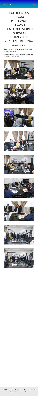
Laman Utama (6, 4)
